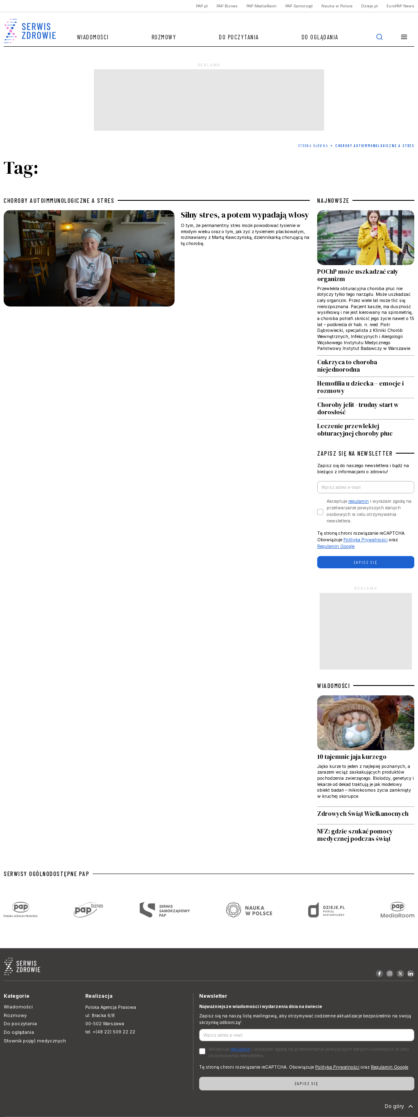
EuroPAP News (400, 6)
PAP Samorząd (299, 6)
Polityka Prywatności (365, 540)
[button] (404, 37)
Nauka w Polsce (336, 6)
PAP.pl (202, 6)
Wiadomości (93, 37)
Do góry (400, 1106)
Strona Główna (313, 145)
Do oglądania (320, 37)
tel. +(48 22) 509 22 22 (110, 1032)
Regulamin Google (335, 546)
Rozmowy (164, 37)
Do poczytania (239, 37)
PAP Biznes (227, 6)
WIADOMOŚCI (333, 685)
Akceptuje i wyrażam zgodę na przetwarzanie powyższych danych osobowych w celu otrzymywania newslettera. (369, 511)
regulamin (358, 501)
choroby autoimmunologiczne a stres (59, 200)
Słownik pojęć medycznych (35, 1041)
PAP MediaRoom (261, 6)
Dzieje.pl (369, 6)
